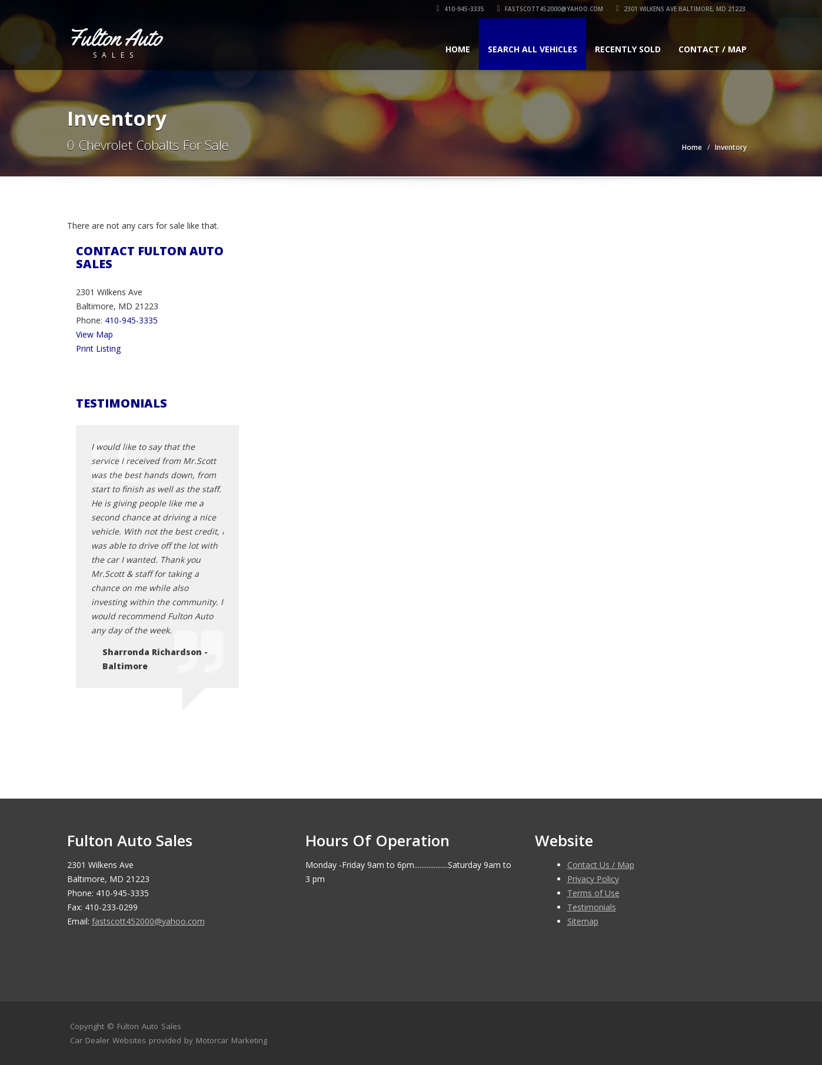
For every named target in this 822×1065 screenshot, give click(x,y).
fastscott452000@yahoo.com (551, 9)
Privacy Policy (593, 878)
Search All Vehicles (532, 49)
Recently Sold (628, 49)
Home (457, 49)
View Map (94, 334)
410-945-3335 (461, 9)
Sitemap (582, 921)
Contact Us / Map (600, 864)
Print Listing (98, 348)
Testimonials (591, 907)
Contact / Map (712, 49)
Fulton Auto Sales (149, 1026)
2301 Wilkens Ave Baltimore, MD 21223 (681, 9)
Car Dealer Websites (108, 1040)
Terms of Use (593, 893)
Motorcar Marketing (231, 1040)
